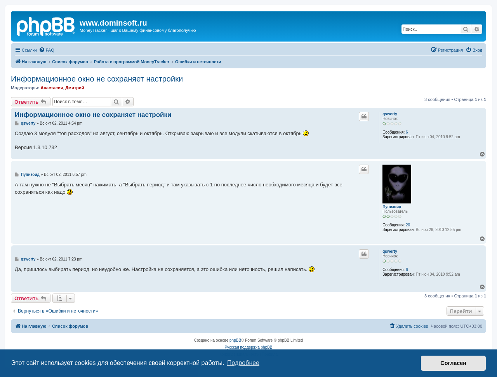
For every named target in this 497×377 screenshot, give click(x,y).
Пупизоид (391, 207)
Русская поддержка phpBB (248, 347)
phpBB (235, 340)
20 (408, 225)
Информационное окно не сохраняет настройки (97, 79)
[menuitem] (46, 50)
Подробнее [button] (243, 363)
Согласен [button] (453, 363)
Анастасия (51, 87)
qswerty (389, 114)
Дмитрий (74, 87)
